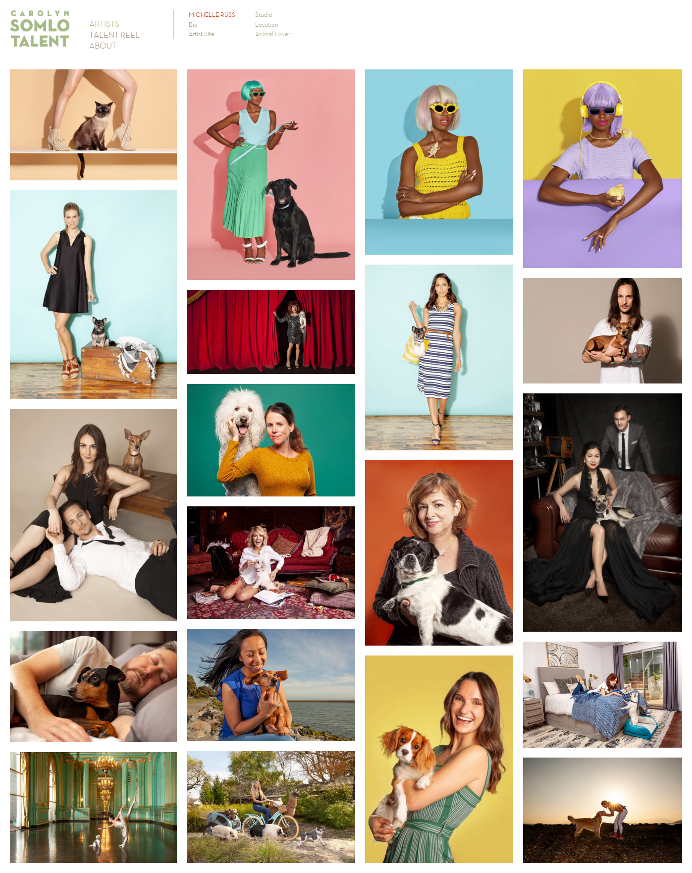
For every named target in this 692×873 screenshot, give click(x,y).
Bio (193, 24)
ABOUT (102, 46)
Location (266, 24)
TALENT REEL (114, 35)
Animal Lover (272, 34)
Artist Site (201, 34)
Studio (263, 14)
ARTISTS (104, 24)
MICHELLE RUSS (212, 14)
